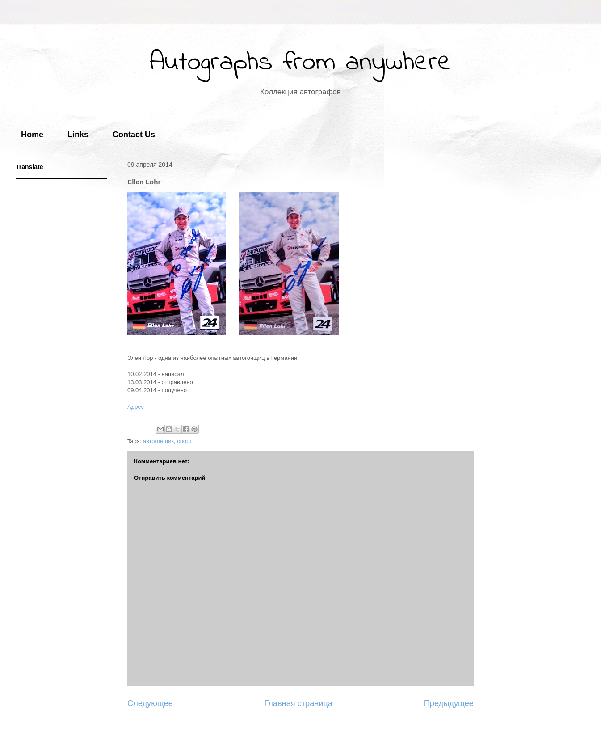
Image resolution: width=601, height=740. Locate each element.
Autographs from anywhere (301, 62)
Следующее (150, 703)
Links (77, 134)
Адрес (135, 406)
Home (32, 134)
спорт (184, 441)
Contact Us (134, 134)
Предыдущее (449, 703)
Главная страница (298, 703)
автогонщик (158, 441)
